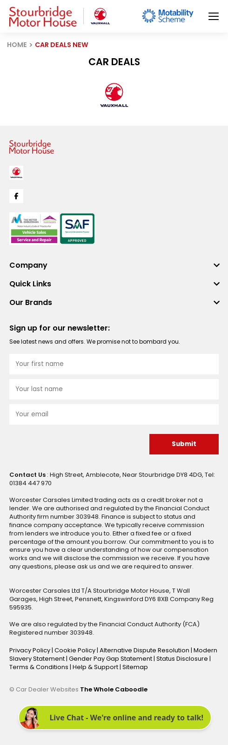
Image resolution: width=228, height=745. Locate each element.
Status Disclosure (182, 658)
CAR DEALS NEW (61, 44)
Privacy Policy (30, 650)
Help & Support (96, 667)
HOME (17, 44)
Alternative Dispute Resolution (145, 650)
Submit (184, 444)
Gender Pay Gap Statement (111, 658)
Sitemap (135, 667)
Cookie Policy (75, 650)
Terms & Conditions (39, 667)
